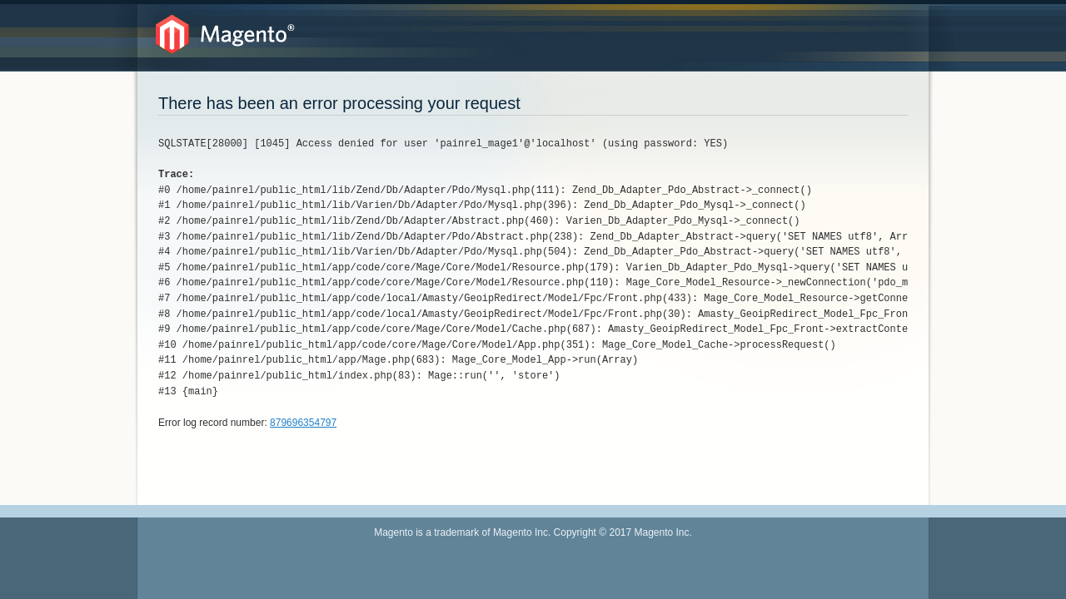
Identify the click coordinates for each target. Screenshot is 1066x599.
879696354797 (303, 422)
